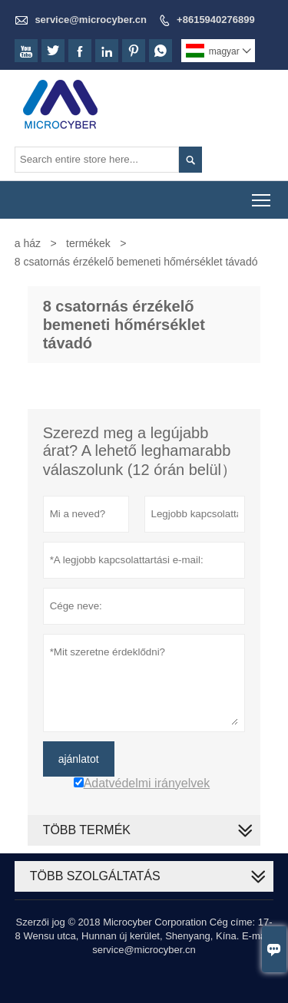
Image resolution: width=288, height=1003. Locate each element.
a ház (28, 243)
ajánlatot (78, 759)
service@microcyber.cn (91, 19)
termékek (88, 243)
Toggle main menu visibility (262, 195)
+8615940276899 (216, 19)
